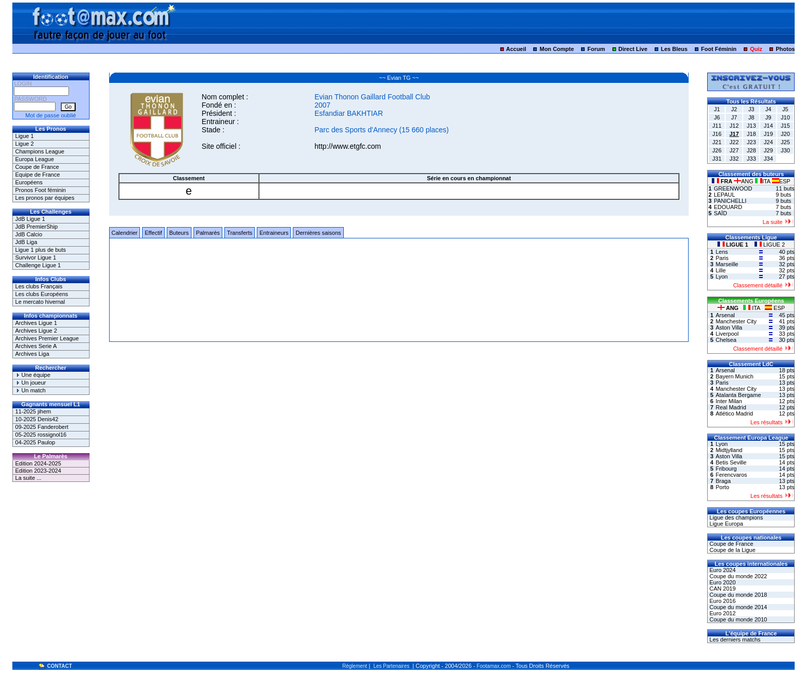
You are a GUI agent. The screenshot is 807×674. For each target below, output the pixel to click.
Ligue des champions (735, 517)
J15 (785, 126)
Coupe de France (37, 167)
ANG (744, 181)
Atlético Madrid (734, 413)
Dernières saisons (318, 233)
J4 (768, 109)
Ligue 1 (24, 136)
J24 (768, 142)
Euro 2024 (721, 570)
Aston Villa (728, 327)
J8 (751, 117)
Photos (785, 49)
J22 (734, 142)
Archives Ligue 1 (36, 323)
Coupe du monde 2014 (737, 607)
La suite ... (28, 478)
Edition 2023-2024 (38, 471)
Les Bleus (674, 49)
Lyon (721, 276)
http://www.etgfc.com (347, 146)
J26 (717, 150)
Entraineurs (273, 233)
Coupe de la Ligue (731, 550)
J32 (734, 158)
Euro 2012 (721, 613)
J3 (751, 109)
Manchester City (735, 321)
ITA (763, 181)
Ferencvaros (731, 475)
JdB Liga (26, 242)
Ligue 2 (24, 144)
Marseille (726, 264)
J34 (768, 158)
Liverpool (727, 334)
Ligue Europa (725, 524)
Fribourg (725, 468)
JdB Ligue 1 (30, 219)
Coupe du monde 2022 (737, 576)
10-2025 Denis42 (37, 419)
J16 (717, 134)
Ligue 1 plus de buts (40, 250)
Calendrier (125, 233)
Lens (721, 252)
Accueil (516, 49)
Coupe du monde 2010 (737, 619)
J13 (751, 126)
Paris (721, 258)
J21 (717, 142)
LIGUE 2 (770, 244)
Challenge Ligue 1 (38, 265)
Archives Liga (32, 354)
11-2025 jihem (33, 411)
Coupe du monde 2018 (737, 595)
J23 (751, 142)
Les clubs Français (39, 286)
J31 (717, 158)
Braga (722, 481)
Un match (30, 390)
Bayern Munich (734, 376)
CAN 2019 (721, 588)
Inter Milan (728, 401)
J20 (785, 134)
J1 (717, 109)
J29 (768, 150)
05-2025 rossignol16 (41, 434)
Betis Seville (730, 462)
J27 (734, 150)
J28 (751, 150)
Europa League (34, 159)
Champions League (39, 151)
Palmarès (208, 233)
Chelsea (725, 340)
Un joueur (30, 382)
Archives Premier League (47, 338)
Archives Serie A (36, 346)
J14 (768, 126)
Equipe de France (37, 174)
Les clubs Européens (41, 294)
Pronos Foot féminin (40, 190)
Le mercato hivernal (40, 302)
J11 (717, 126)
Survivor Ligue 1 (36, 257)
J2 (734, 109)
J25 (785, 142)
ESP (781, 181)
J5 (785, 109)
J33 (751, 158)
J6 (717, 117)
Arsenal (724, 315)
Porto (722, 487)
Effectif (153, 233)
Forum (596, 49)
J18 (751, 134)
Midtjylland (728, 450)
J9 (768, 117)
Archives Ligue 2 (36, 330)
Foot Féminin (718, 49)
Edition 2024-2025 (38, 463)
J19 (768, 134)
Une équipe (32, 375)
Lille (720, 270)
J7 (734, 117)
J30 (785, 150)
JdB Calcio (29, 234)
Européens (29, 182)
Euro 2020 (721, 582)
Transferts (239, 233)
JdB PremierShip (36, 226)
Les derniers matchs (734, 639)
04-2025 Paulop (35, 442)
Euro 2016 (721, 601)
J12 (734, 126)
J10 (785, 117)
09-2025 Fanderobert (41, 427)
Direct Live (633, 49)
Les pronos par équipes (45, 198)
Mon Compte (556, 49)
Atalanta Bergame (738, 395)
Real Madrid (730, 407)
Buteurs (179, 233)
